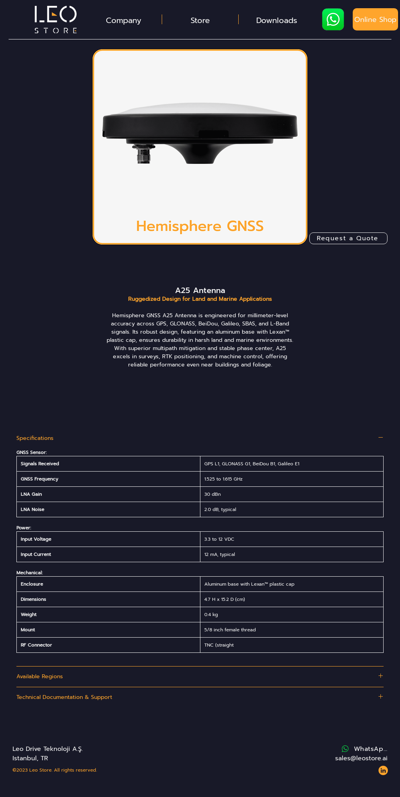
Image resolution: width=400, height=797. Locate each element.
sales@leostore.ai (361, 758)
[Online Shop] (375, 19)
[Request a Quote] (348, 238)
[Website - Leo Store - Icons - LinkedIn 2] (383, 770)
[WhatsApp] (364, 749)
